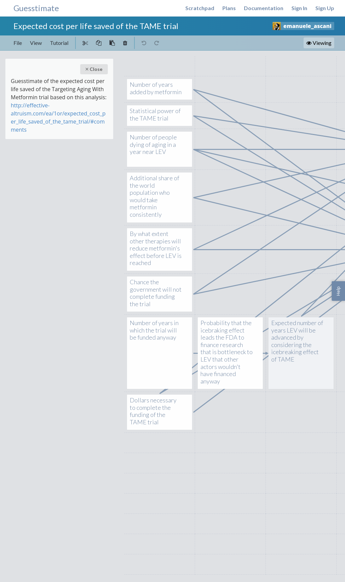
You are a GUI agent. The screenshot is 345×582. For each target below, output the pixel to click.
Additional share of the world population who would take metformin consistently (156, 196)
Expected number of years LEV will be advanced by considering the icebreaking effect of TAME (297, 341)
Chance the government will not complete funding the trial (156, 293)
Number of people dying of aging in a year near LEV (156, 144)
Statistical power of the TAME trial (156, 115)
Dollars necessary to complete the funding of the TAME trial (156, 411)
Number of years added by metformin (156, 88)
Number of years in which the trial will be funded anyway (156, 330)
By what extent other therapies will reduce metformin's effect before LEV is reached (156, 248)
